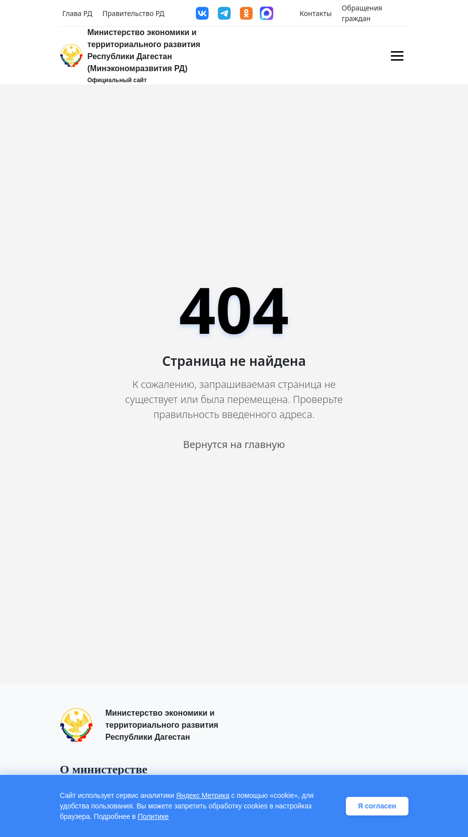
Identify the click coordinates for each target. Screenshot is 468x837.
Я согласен (377, 806)
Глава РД (78, 13)
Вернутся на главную (234, 444)
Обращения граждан (362, 13)
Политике (153, 816)
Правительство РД (133, 13)
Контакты (316, 13)
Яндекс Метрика (202, 795)
